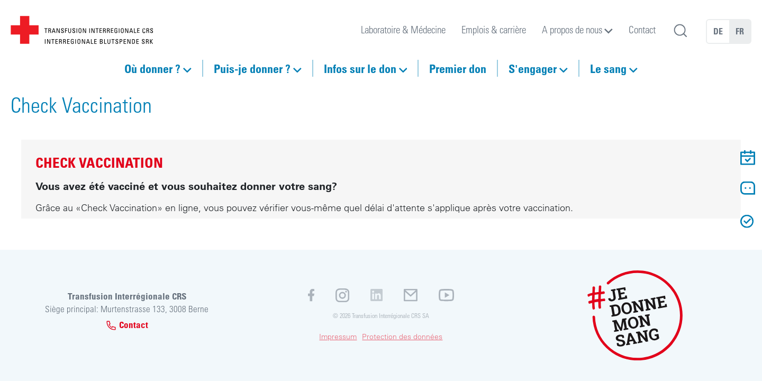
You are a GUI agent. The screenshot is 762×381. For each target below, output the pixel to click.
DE (718, 31)
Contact (642, 29)
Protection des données (402, 336)
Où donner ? (152, 68)
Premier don (457, 68)
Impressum (338, 336)
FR (740, 31)
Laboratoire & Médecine (403, 29)
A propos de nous (572, 29)
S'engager (533, 68)
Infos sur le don (360, 68)
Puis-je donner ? (252, 68)
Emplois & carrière (493, 29)
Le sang (608, 68)
